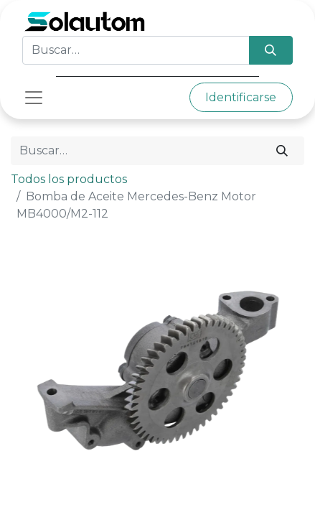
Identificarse (240, 97)
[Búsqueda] (271, 50)
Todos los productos (69, 179)
